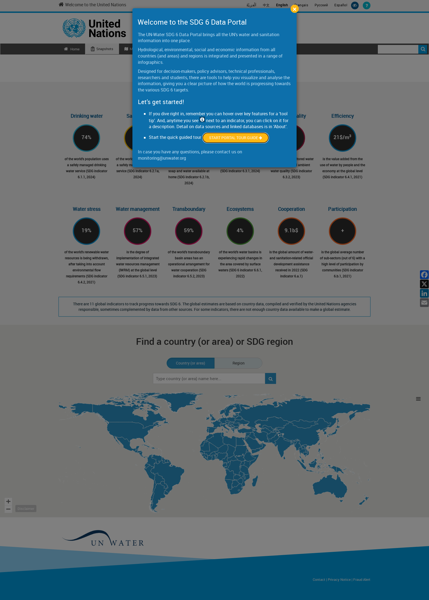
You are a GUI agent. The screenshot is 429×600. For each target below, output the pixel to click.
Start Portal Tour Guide (235, 137)
